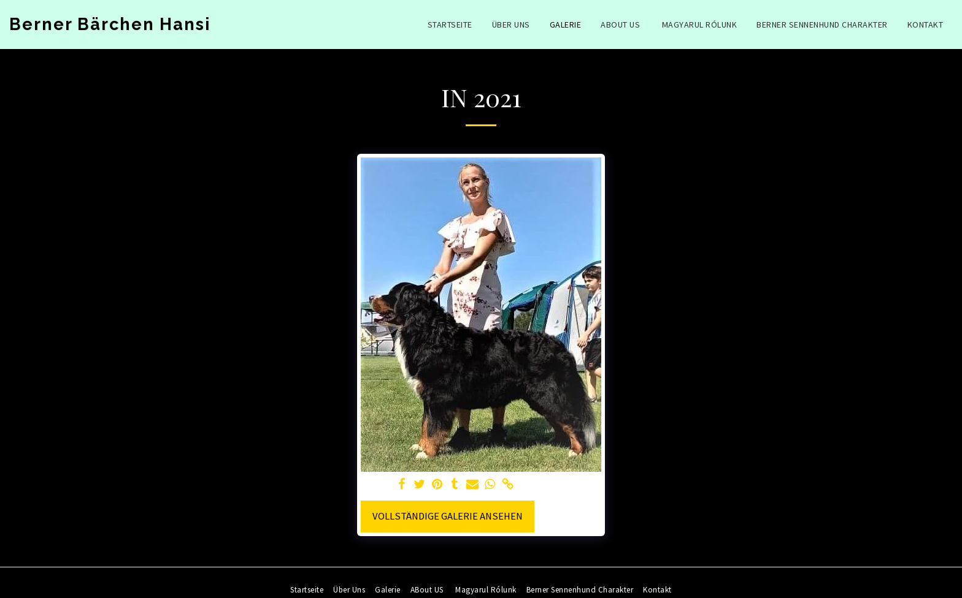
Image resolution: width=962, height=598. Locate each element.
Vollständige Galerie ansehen (447, 516)
